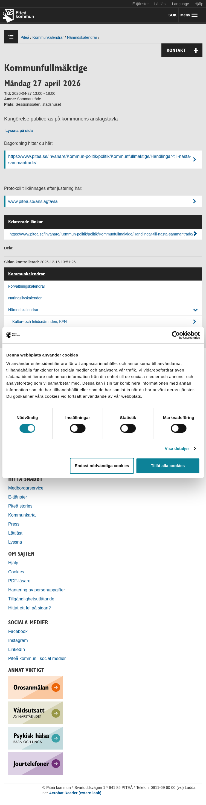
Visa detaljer (177, 448)
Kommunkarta (22, 514)
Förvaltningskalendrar (26, 286)
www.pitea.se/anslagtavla (33, 201)
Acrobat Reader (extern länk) (75, 793)
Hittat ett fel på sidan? (29, 607)
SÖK (173, 15)
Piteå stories (20, 505)
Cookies (16, 571)
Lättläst (160, 4)
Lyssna (15, 541)
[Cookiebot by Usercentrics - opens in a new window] (176, 335)
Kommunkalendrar (26, 274)
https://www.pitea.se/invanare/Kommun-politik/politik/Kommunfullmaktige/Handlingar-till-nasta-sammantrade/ (99, 159)
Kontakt (184, 50)
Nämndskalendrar (23, 310)
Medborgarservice (25, 487)
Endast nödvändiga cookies (102, 465)
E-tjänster (140, 4)
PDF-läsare (19, 580)
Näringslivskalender (25, 298)
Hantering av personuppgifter (36, 589)
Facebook (18, 631)
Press (13, 523)
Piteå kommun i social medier (37, 658)
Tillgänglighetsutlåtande (31, 598)
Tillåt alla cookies (168, 465)
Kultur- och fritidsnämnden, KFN (39, 321)
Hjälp (13, 562)
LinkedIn (16, 649)
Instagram (18, 640)
